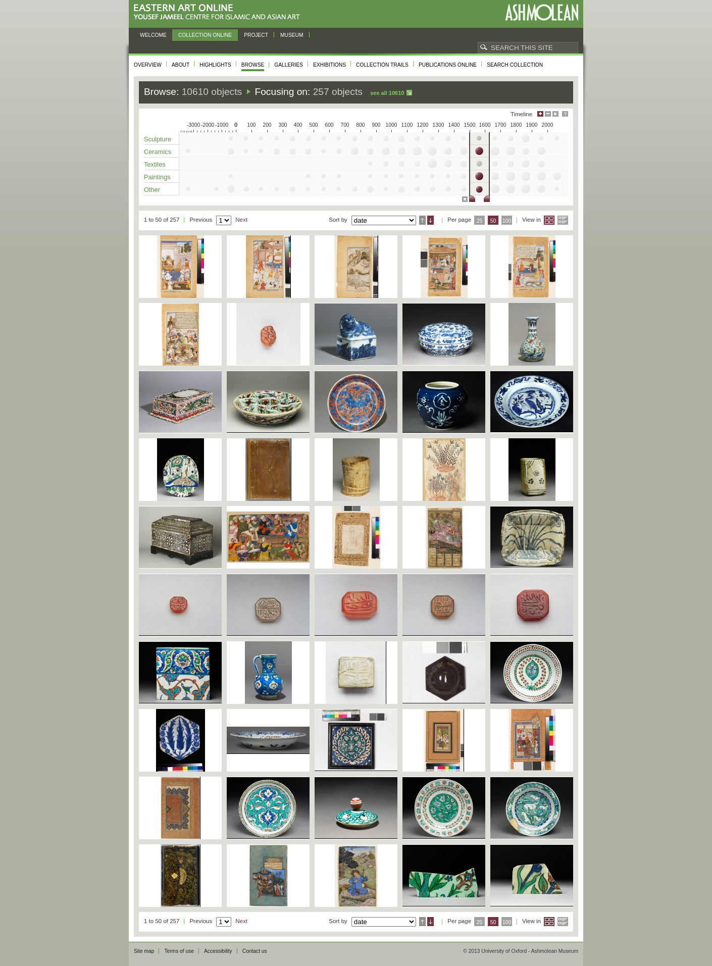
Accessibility (218, 951)
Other (152, 189)
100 (506, 221)
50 (493, 221)
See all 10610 (387, 93)
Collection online (205, 35)
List (562, 220)
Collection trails (382, 65)
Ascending (422, 220)
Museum (291, 35)
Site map (144, 951)
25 (480, 221)
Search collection (515, 65)
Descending (430, 220)
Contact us (254, 951)
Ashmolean (541, 12)
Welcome (153, 35)
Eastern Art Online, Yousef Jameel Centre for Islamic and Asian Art (219, 12)
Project (256, 35)
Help (565, 114)
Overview (148, 65)
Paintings (157, 177)
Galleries (288, 65)
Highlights (215, 65)
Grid (549, 220)
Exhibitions (329, 65)
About (180, 65)
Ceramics (157, 152)
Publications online (448, 65)
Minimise (548, 114)
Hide (555, 114)
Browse (253, 65)
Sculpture (157, 139)
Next (241, 220)
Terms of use (179, 951)
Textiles (155, 164)
